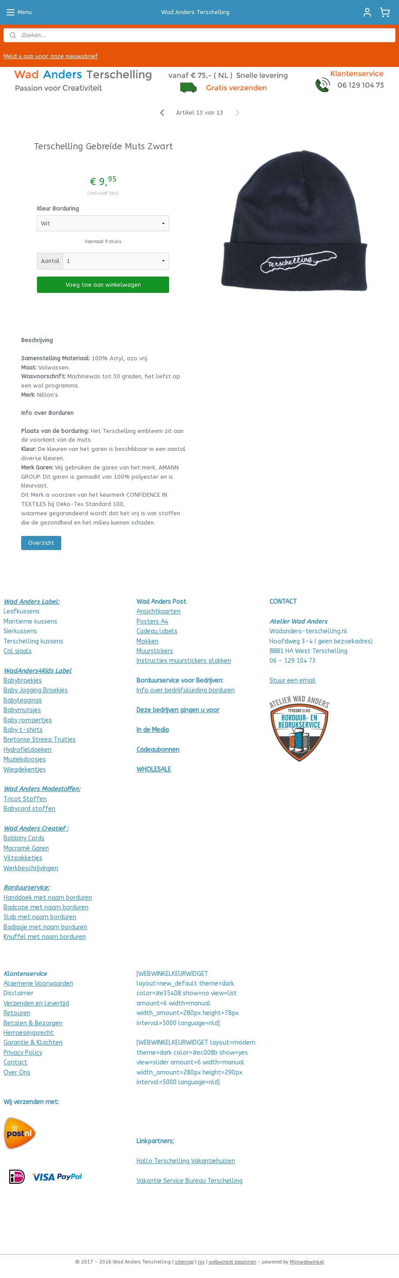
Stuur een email (293, 680)
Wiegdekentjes (25, 769)
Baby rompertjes (28, 720)
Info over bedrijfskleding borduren (186, 690)
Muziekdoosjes (25, 759)
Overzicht (41, 542)
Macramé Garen (26, 848)
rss (201, 1262)
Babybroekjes (23, 680)
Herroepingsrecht (29, 1033)
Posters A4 (152, 621)
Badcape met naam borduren (46, 907)
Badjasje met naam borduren (45, 927)
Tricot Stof (20, 799)
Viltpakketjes (23, 858)
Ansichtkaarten (159, 611)
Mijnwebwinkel (307, 1262)
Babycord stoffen (29, 809)
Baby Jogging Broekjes (36, 690)
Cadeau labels (157, 631)
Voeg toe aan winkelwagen (103, 284)
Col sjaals (18, 651)
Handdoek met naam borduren (48, 897)
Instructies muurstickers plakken (184, 661)
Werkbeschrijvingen (31, 868)
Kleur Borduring (58, 208)
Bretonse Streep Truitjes (40, 739)
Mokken (148, 641)
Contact (15, 1062)
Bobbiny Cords (24, 838)
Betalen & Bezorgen (33, 1023)
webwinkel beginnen (232, 1262)
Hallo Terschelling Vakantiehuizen (186, 1161)
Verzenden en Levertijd (36, 1003)
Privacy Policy (23, 1052)
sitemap (184, 1262)
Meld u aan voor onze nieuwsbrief (51, 56)
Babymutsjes (22, 710)
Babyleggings (23, 700)
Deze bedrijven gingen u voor (178, 710)
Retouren (17, 1013)
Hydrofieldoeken (28, 750)
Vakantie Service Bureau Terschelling (190, 1181)
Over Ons (17, 1072)
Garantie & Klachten (33, 1042)
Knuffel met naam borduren (45, 937)
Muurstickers (155, 651)
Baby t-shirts (23, 730)
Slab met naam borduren (40, 917)
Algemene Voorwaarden (38, 983)
